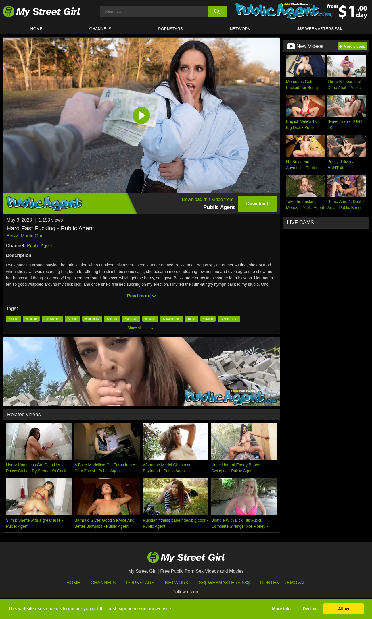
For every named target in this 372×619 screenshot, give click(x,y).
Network (240, 28)
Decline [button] (310, 608)
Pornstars (170, 28)
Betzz (12, 235)
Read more (141, 295)
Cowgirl (208, 318)
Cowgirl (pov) (228, 318)
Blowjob (150, 318)
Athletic (72, 318)
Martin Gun (32, 235)
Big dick (112, 318)
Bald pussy (92, 318)
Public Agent (40, 245)
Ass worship (52, 318)
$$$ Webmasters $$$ (224, 582)
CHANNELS (100, 28)
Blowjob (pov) (172, 318)
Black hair (131, 318)
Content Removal (283, 582)
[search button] (217, 11)
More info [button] (281, 608)
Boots (191, 318)
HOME (36, 28)
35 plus (13, 318)
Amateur (31, 318)
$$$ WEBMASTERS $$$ (319, 28)
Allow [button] (343, 608)
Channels (103, 582)
